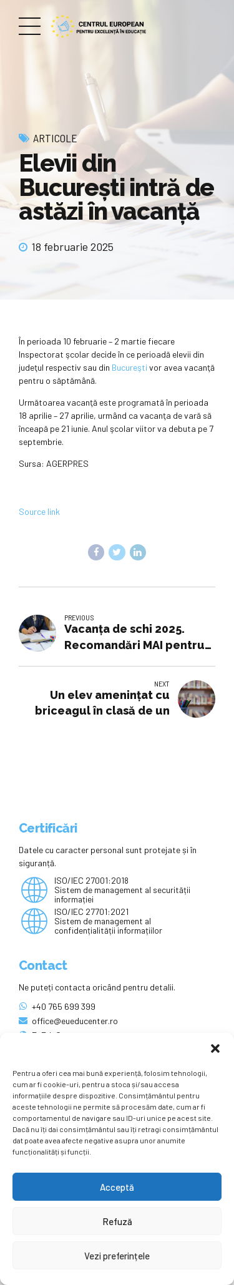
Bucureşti (128, 367)
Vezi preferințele (117, 1255)
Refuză (117, 1221)
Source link (39, 511)
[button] (215, 1048)
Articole (55, 138)
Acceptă (117, 1187)
